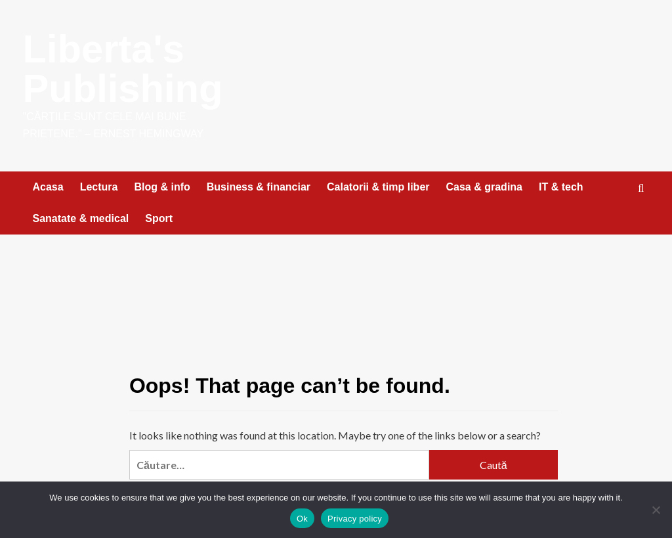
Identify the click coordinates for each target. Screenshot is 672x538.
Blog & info (162, 186)
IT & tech (561, 186)
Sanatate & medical (81, 218)
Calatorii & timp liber (378, 186)
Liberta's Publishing (123, 68)
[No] (655, 509)
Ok (302, 519)
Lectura (99, 186)
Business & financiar (258, 186)
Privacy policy (354, 519)
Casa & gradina (484, 186)
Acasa (48, 186)
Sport (159, 218)
